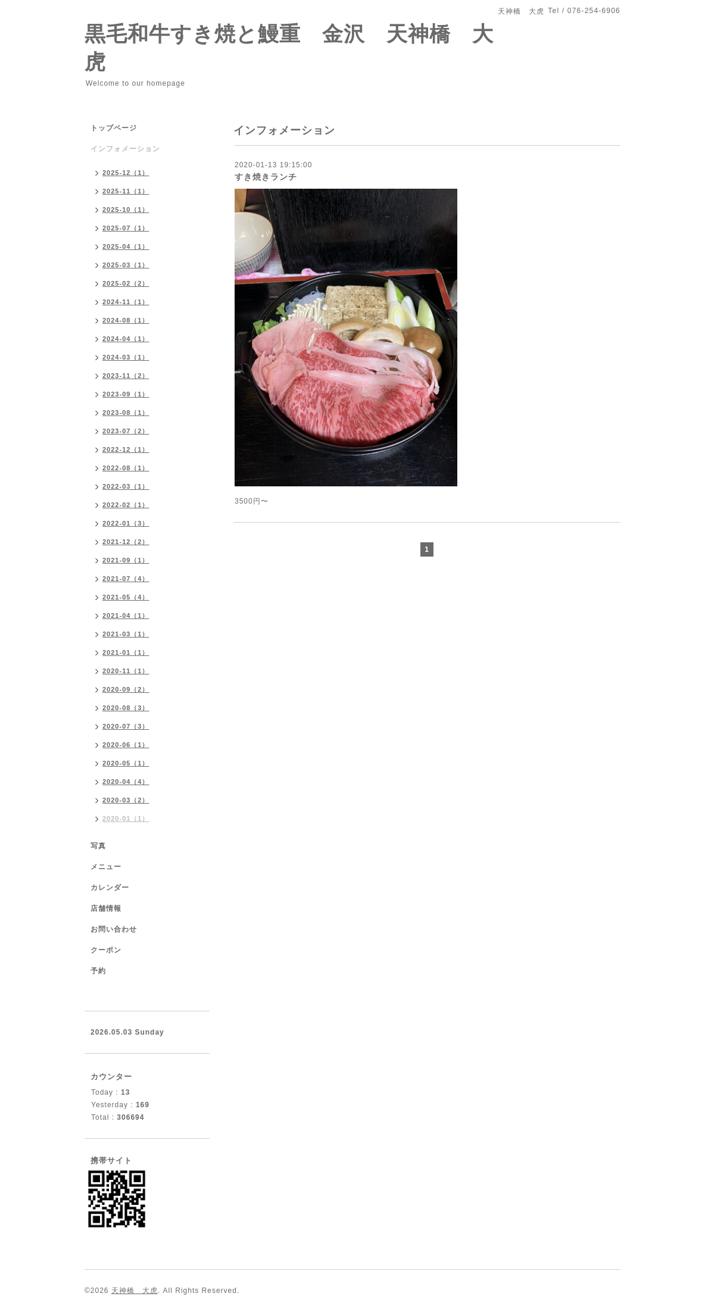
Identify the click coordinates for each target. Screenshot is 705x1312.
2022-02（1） (125, 504)
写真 (98, 846)
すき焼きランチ (266, 177)
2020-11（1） (125, 670)
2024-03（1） (125, 357)
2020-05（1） (125, 763)
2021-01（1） (125, 652)
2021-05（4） (125, 597)
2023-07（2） (125, 431)
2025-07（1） (125, 228)
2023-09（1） (125, 394)
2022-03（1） (125, 486)
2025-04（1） (125, 246)
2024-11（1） (125, 301)
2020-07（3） (125, 726)
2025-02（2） (125, 283)
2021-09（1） (125, 560)
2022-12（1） (125, 449)
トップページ (114, 128)
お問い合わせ (114, 929)
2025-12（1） (125, 172)
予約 (98, 971)
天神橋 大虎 (134, 1290)
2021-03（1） (125, 634)
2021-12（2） (125, 541)
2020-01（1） (125, 818)
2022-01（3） (125, 523)
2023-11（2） (125, 375)
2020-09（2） (125, 689)
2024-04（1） (125, 338)
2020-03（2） (125, 800)
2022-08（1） (125, 467)
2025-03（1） (125, 264)
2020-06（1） (125, 744)
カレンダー (110, 887)
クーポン (106, 950)
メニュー (106, 867)
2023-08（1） (125, 412)
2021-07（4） (125, 578)
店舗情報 (106, 908)
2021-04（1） (125, 615)
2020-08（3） (125, 707)
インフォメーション (125, 149)
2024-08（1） (125, 320)
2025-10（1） (125, 209)
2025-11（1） (125, 191)
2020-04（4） (125, 781)
